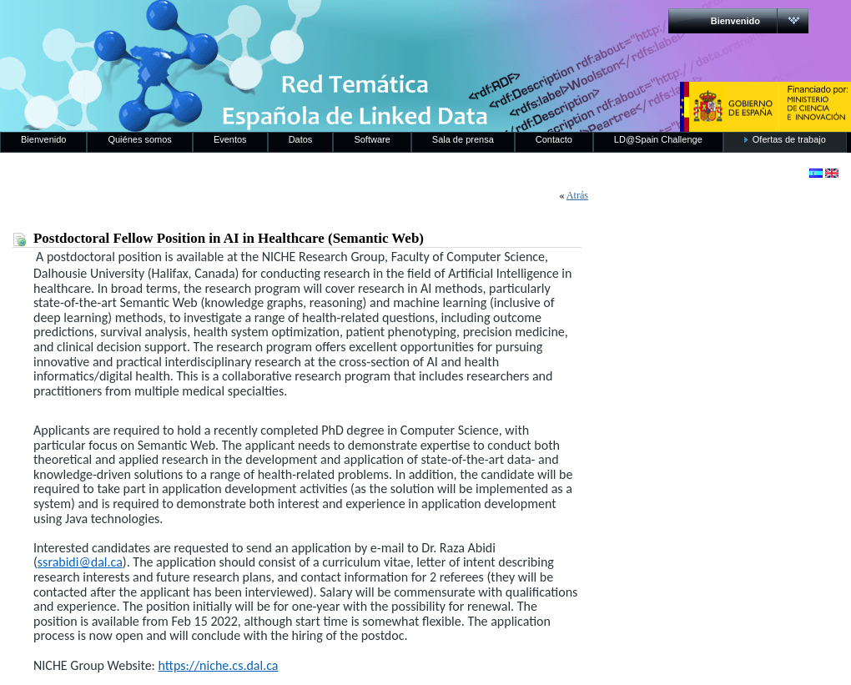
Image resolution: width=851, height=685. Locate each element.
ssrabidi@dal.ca (80, 562)
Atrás (577, 195)
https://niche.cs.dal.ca (218, 665)
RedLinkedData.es (174, 25)
